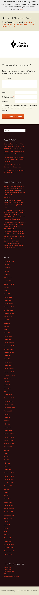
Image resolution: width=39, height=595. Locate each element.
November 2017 (9, 476)
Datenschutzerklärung (8, 591)
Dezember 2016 (9, 479)
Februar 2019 (8, 427)
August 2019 (8, 411)
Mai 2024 (6, 271)
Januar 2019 (8, 430)
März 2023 (7, 294)
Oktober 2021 (8, 349)
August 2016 (8, 486)
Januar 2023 (8, 300)
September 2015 (9, 515)
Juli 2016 (6, 489)
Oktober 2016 (8, 482)
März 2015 (7, 535)
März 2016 (7, 499)
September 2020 (9, 375)
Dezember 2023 (9, 284)
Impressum (7, 567)
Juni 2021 (7, 356)
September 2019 (9, 408)
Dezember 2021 (9, 343)
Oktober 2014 (8, 548)
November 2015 (9, 509)
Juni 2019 (7, 417)
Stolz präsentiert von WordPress (27, 591)
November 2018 (9, 437)
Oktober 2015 (8, 512)
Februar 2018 (8, 466)
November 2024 (9, 261)
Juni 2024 (7, 268)
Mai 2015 (6, 528)
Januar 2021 (8, 365)
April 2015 (7, 531)
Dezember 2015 (9, 505)
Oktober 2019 (8, 404)
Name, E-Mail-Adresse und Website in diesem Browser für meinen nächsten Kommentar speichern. (19, 107)
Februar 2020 (8, 391)
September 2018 (9, 443)
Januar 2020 (8, 395)
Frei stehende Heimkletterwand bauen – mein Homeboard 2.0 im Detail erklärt (14, 231)
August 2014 (8, 554)
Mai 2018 (6, 456)
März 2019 (7, 424)
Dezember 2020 (9, 369)
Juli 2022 (6, 320)
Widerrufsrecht (9, 572)
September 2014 (9, 551)
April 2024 (7, 274)
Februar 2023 (8, 297)
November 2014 (9, 544)
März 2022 (7, 333)
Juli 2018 (6, 450)
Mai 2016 (6, 496)
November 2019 (9, 401)
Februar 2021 (8, 362)
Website (5, 101)
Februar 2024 (8, 277)
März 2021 (7, 359)
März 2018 (7, 463)
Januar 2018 (8, 469)
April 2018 (7, 460)
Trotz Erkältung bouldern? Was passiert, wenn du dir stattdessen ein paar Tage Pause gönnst (14, 146)
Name (4, 93)
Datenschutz (8, 569)
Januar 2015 (8, 541)
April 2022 (7, 330)
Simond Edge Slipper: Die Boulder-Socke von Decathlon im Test (13, 245)
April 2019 (7, 421)
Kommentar (7, 78)
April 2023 (7, 290)
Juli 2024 (6, 264)
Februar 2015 (8, 538)
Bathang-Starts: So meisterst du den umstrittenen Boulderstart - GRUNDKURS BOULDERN (14, 188)
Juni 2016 (7, 492)
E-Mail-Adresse (8, 97)
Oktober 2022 (8, 310)
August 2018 (8, 447)
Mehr (21, 9)
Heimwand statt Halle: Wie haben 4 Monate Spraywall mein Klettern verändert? (14, 159)
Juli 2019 (6, 414)
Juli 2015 (6, 522)
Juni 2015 (7, 525)
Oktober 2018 (8, 440)
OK (27, 9)
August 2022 (8, 317)
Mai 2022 (6, 326)
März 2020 (7, 388)
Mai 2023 (6, 287)
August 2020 (8, 378)
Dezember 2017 (9, 473)
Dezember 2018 (9, 434)
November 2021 (9, 346)
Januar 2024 (8, 281)
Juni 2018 (7, 453)
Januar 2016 (8, 502)
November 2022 (9, 307)
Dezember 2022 (9, 303)
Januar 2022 (8, 339)
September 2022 (9, 313)
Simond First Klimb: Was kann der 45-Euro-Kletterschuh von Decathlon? (14, 195)
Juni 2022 (7, 323)
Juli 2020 (6, 382)
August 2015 (8, 518)
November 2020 (9, 372)
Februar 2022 (8, 336)
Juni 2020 (7, 385)
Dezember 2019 (9, 398)
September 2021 (9, 352)
